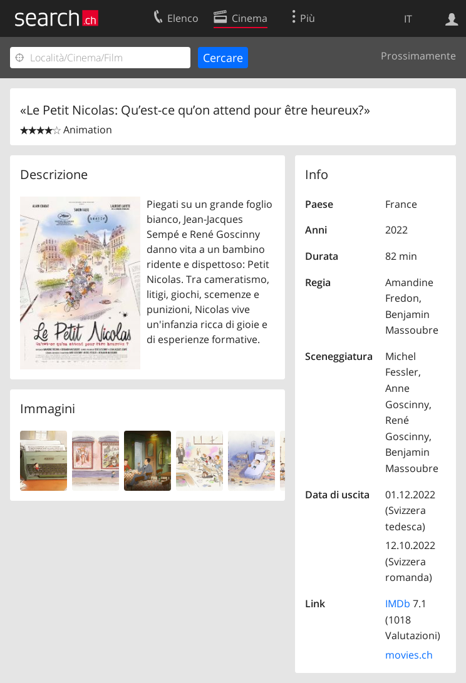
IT (408, 19)
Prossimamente (418, 56)
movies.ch (409, 655)
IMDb (397, 603)
